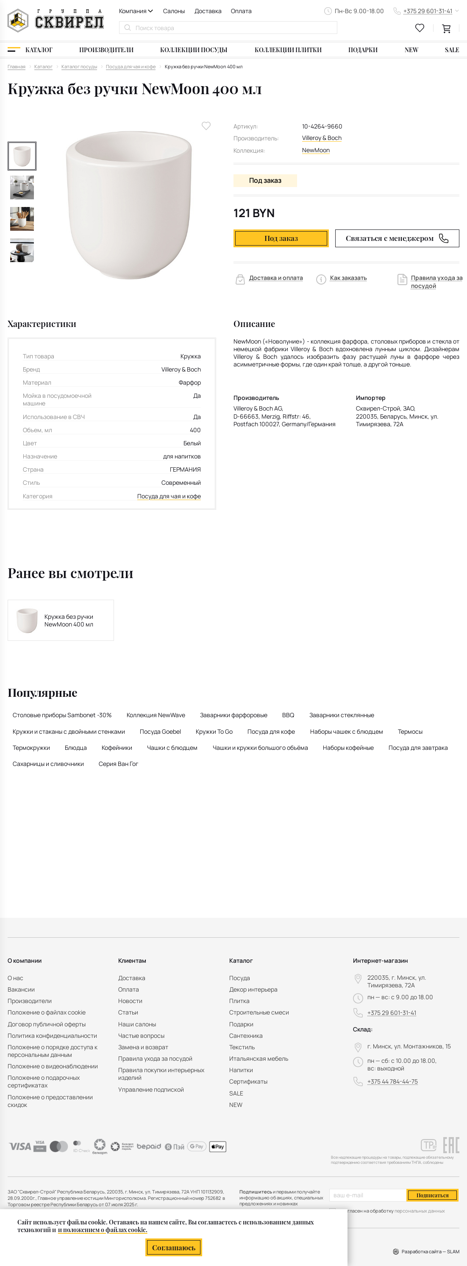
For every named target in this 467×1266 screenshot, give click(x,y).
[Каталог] (30, 50)
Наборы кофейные (348, 747)
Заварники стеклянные (341, 715)
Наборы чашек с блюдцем (346, 731)
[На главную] (56, 20)
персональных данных (420, 1211)
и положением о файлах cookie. (102, 1229)
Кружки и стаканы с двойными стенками (69, 731)
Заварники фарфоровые (233, 715)
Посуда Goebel (160, 731)
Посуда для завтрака (418, 747)
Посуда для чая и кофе (169, 496)
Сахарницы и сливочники (48, 764)
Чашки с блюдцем (172, 747)
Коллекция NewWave (156, 715)
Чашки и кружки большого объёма (260, 747)
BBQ (288, 715)
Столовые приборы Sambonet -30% (62, 715)
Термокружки (31, 747)
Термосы (410, 731)
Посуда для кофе (271, 731)
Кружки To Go (214, 731)
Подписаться (433, 1195)
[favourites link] (420, 28)
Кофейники (117, 747)
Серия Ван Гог (119, 764)
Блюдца (76, 747)
